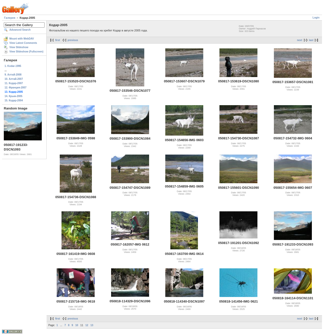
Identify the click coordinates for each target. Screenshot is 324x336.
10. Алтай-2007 (14, 79)
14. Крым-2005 (13, 96)
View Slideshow (18, 47)
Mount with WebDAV (21, 38)
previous (73, 40)
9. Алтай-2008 (13, 74)
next (299, 40)
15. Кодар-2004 (14, 100)
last (311, 40)
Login (316, 17)
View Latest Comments (23, 43)
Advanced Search (20, 29)
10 (76, 325)
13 (91, 325)
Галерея (9, 17)
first (57, 40)
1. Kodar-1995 (13, 66)
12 (86, 325)
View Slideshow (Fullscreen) (26, 51)
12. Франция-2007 (16, 87)
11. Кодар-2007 (14, 83)
